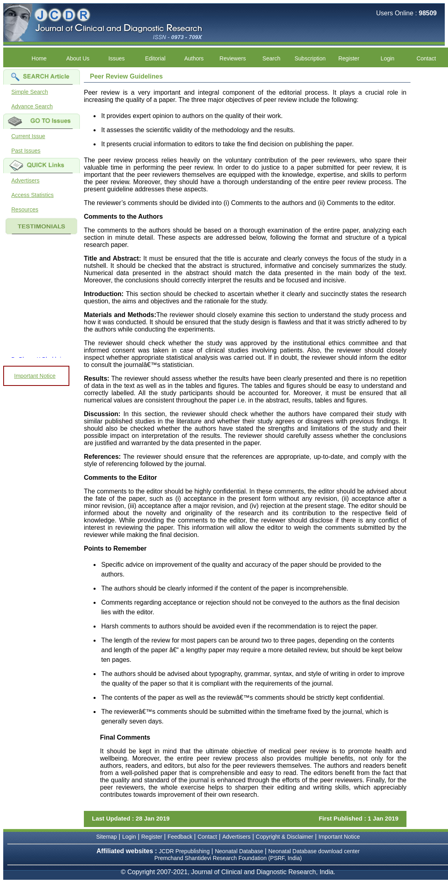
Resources (24, 209)
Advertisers (25, 180)
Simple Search (29, 92)
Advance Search (32, 106)
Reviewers (232, 58)
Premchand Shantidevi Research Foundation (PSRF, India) (228, 858)
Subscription (309, 58)
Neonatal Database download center (314, 851)
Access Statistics (32, 195)
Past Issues (25, 150)
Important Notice (35, 376)
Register (348, 58)
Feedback (179, 836)
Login (387, 58)
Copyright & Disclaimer (284, 836)
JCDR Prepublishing (184, 851)
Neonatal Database (240, 851)
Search (271, 58)
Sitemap (106, 836)
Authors (194, 58)
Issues (116, 58)
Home (38, 58)
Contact (426, 58)
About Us (78, 58)
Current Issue (28, 136)
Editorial (155, 58)
